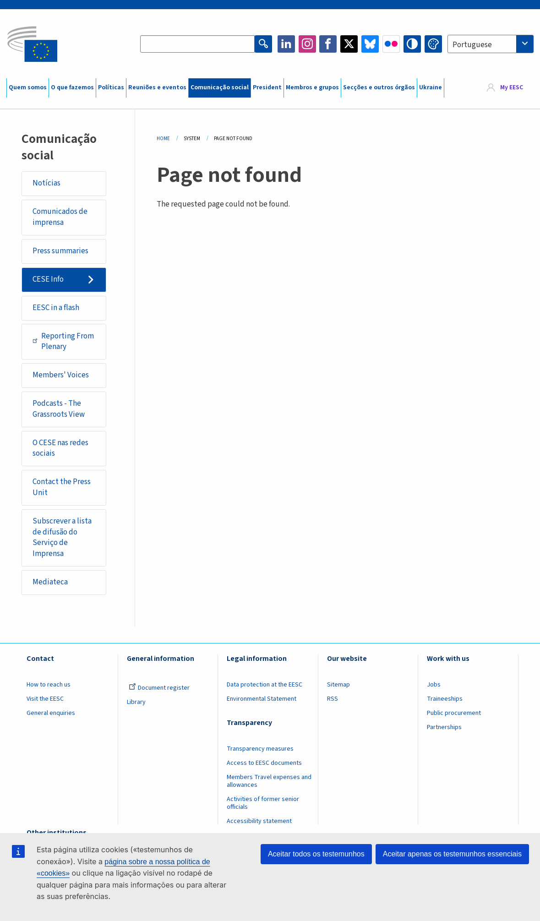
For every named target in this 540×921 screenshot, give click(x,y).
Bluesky (370, 44)
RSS (332, 698)
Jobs (434, 684)
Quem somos (28, 87)
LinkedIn (286, 44)
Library (136, 702)
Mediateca (50, 582)
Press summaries (60, 250)
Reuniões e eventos (157, 87)
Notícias (46, 183)
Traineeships (445, 698)
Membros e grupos (312, 87)
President (267, 87)
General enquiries (51, 713)
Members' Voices (61, 375)
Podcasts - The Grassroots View (59, 409)
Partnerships (444, 727)
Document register (159, 687)
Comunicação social (220, 87)
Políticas (111, 87)
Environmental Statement (261, 698)
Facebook (328, 44)
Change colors (433, 44)
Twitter (349, 44)
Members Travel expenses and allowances (269, 781)
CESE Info (48, 279)
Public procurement (454, 713)
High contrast (412, 44)
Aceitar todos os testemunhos (316, 854)
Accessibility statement (259, 821)
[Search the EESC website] (197, 44)
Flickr (391, 44)
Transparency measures (260, 748)
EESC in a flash (56, 307)
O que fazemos (72, 87)
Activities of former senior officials (263, 803)
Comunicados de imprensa (60, 217)
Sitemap (338, 684)
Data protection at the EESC (264, 684)
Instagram (307, 44)
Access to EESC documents (264, 763)
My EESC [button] (511, 88)
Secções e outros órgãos (379, 87)
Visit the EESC (45, 698)
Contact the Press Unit (62, 487)
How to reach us (49, 684)
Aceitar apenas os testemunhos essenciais (452, 854)
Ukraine (430, 87)
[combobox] (490, 44)
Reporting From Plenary (63, 342)
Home (163, 138)
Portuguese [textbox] (472, 44)
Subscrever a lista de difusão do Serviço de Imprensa (62, 537)
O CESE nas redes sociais (60, 448)
